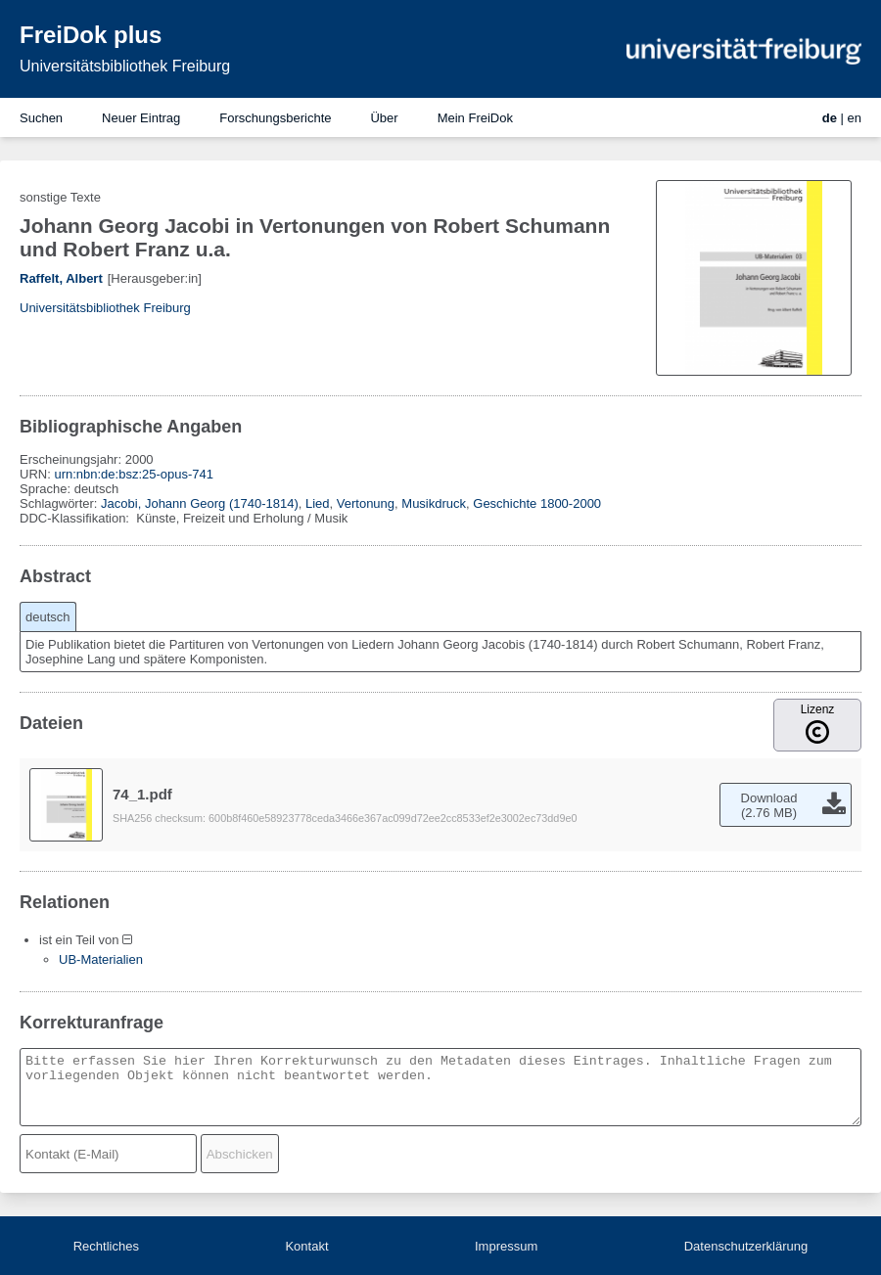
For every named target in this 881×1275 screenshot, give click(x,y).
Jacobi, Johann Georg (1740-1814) (200, 503)
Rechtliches (106, 1246)
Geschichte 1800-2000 (537, 503)
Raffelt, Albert (61, 278)
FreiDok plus (91, 35)
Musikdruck (433, 503)
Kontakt (306, 1246)
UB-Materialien (101, 959)
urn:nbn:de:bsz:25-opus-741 (133, 474)
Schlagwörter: (60, 503)
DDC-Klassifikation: (76, 518)
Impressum (506, 1246)
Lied (317, 503)
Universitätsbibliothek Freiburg (125, 66)
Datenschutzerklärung (746, 1246)
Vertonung (365, 503)
